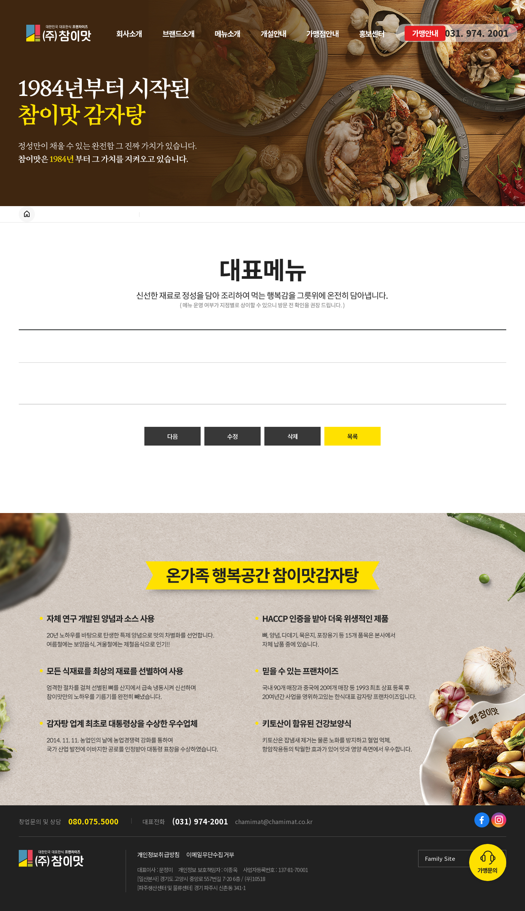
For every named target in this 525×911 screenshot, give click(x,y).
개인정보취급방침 (158, 854)
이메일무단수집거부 (210, 854)
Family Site (440, 858)
